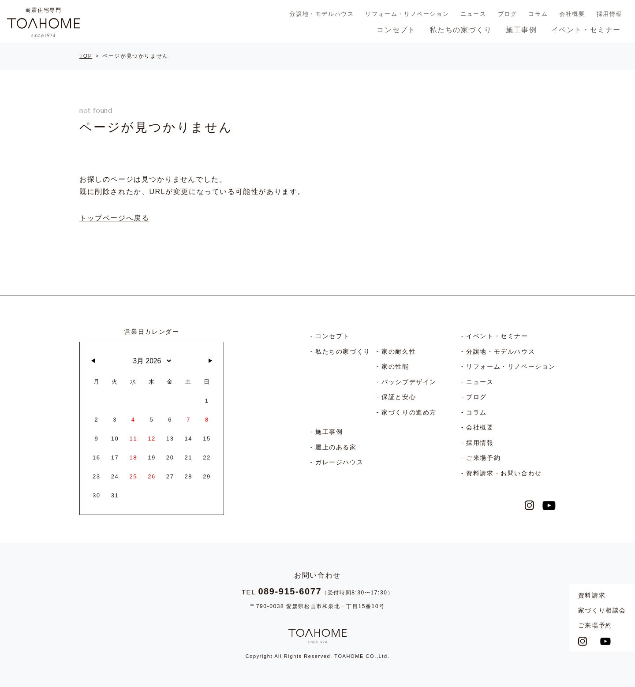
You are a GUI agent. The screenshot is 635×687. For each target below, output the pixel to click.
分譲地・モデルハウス (321, 14)
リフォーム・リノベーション (407, 14)
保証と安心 (398, 396)
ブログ (507, 14)
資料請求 (591, 595)
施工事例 (521, 30)
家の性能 (395, 366)
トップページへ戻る (114, 218)
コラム (538, 14)
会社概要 (572, 14)
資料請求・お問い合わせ (504, 473)
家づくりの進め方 (409, 412)
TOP (85, 56)
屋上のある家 (336, 447)
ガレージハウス (339, 462)
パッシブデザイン (409, 381)
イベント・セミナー (586, 30)
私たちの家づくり (461, 30)
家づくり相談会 (602, 610)
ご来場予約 (595, 625)
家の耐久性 (398, 351)
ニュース (473, 14)
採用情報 (609, 14)
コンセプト (396, 30)
